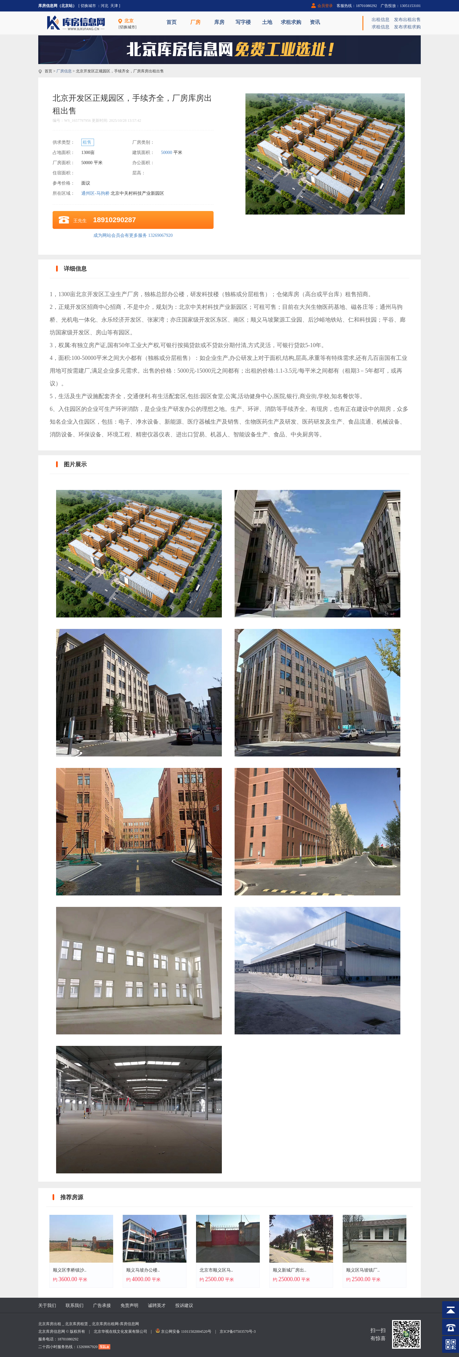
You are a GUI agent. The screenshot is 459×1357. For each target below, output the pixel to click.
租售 (88, 142)
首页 (171, 22)
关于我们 (47, 1305)
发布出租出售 (407, 19)
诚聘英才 (157, 1305)
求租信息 (381, 27)
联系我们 (75, 1305)
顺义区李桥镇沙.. (69, 1270)
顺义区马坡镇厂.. (363, 1270)
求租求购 (291, 22)
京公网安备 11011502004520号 (186, 1331)
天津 (114, 6)
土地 (267, 22)
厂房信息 (64, 71)
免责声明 (129, 1305)
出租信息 (381, 19)
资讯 (315, 22)
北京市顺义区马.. (216, 1270)
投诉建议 (184, 1305)
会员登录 (325, 6)
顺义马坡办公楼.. (143, 1270)
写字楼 (243, 22)
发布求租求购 (407, 27)
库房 (219, 22)
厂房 (195, 22)
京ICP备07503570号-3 (238, 1331)
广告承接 (102, 1305)
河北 (104, 6)
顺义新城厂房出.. (289, 1270)
